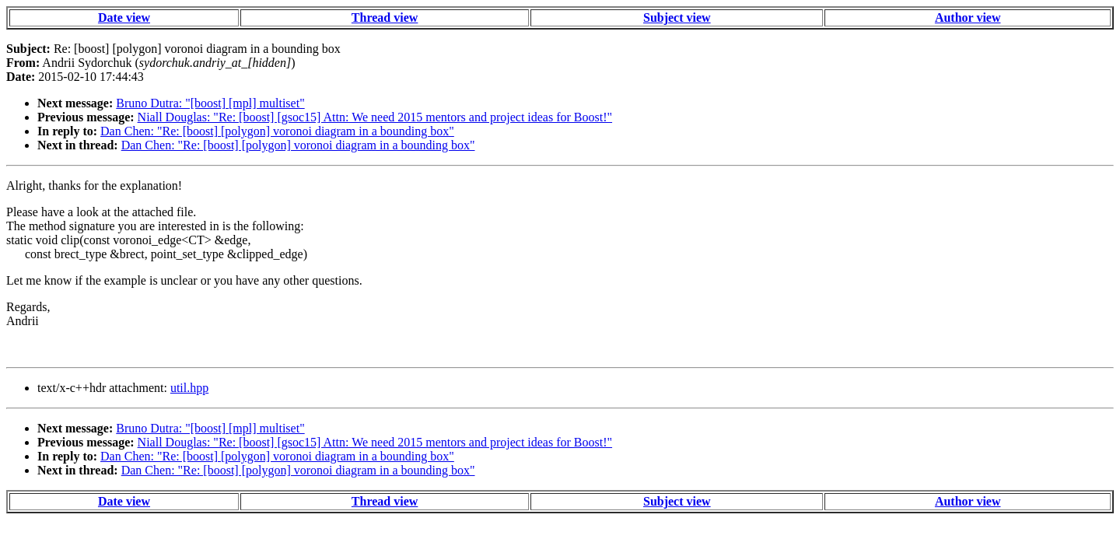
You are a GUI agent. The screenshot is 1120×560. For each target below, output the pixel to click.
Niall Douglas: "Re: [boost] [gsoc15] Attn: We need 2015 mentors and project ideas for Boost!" (375, 117)
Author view (968, 17)
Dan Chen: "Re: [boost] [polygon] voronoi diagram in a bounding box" (277, 131)
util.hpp (189, 387)
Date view (124, 17)
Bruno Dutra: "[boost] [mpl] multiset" (210, 103)
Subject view (677, 17)
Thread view (385, 17)
